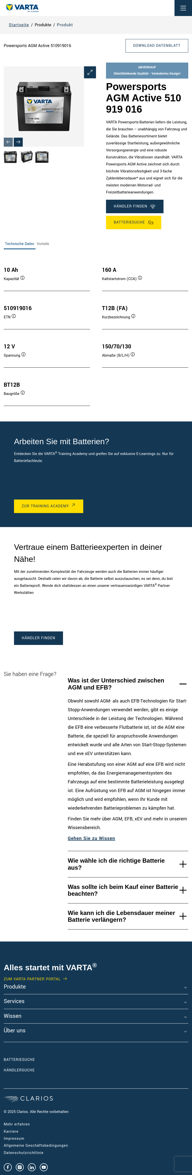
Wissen (13, 1016)
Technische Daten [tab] (19, 244)
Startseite (19, 25)
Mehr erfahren (17, 1124)
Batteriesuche (134, 222)
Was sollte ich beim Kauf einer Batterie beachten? (123, 890)
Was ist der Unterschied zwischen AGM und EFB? (116, 684)
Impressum (14, 1138)
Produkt (65, 25)
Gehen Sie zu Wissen (91, 838)
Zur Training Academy (45, 506)
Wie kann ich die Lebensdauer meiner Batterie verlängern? (121, 916)
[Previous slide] (8, 142)
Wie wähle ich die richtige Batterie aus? (116, 864)
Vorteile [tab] (43, 244)
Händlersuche (27, 1070)
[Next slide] (18, 142)
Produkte (15, 987)
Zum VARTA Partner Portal (32, 979)
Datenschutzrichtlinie (24, 1152)
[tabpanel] (96, 331)
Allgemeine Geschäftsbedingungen (36, 1145)
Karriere (11, 1131)
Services (14, 1001)
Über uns (15, 1030)
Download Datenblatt (156, 45)
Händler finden (135, 206)
